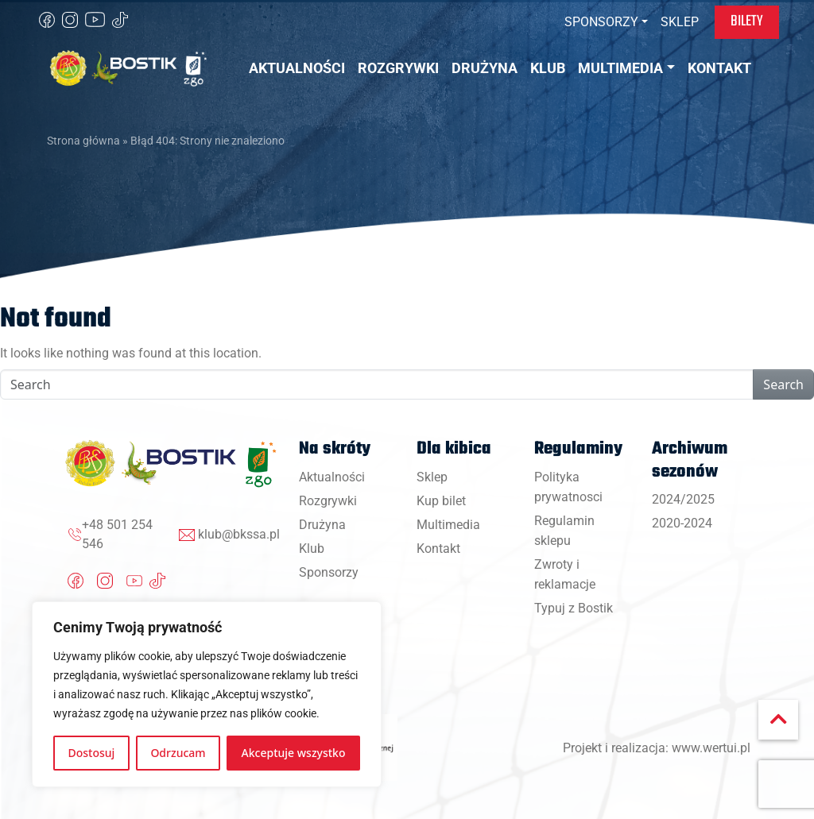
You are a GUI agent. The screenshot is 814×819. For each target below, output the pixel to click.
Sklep (432, 477)
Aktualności (332, 477)
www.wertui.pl (711, 747)
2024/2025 (683, 499)
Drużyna (322, 524)
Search (783, 384)
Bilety (747, 21)
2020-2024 (682, 523)
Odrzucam (177, 752)
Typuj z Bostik (573, 608)
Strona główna (83, 140)
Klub (311, 548)
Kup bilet (441, 500)
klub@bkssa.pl (239, 534)
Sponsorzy (329, 572)
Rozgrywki (328, 500)
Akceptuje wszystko (294, 752)
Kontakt (438, 548)
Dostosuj (91, 752)
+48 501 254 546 (117, 534)
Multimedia (448, 524)
